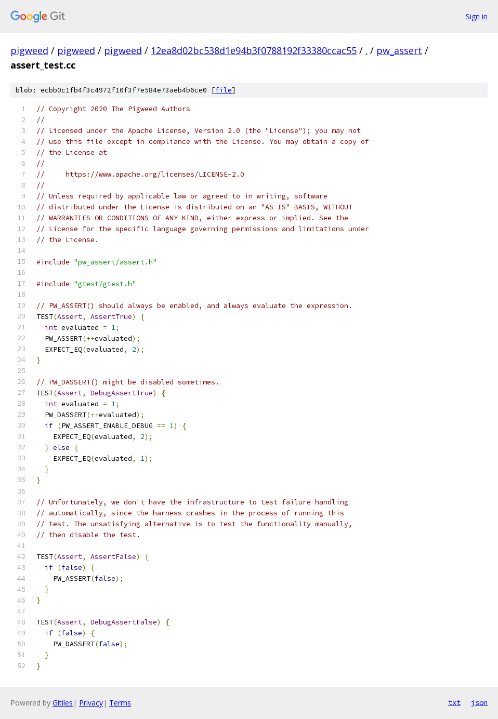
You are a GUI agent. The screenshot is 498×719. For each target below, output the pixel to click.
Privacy (91, 703)
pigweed (29, 50)
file (223, 90)
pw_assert (399, 50)
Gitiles (63, 703)
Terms (120, 703)
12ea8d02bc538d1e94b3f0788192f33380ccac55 (254, 50)
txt (454, 702)
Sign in (477, 16)
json (479, 702)
